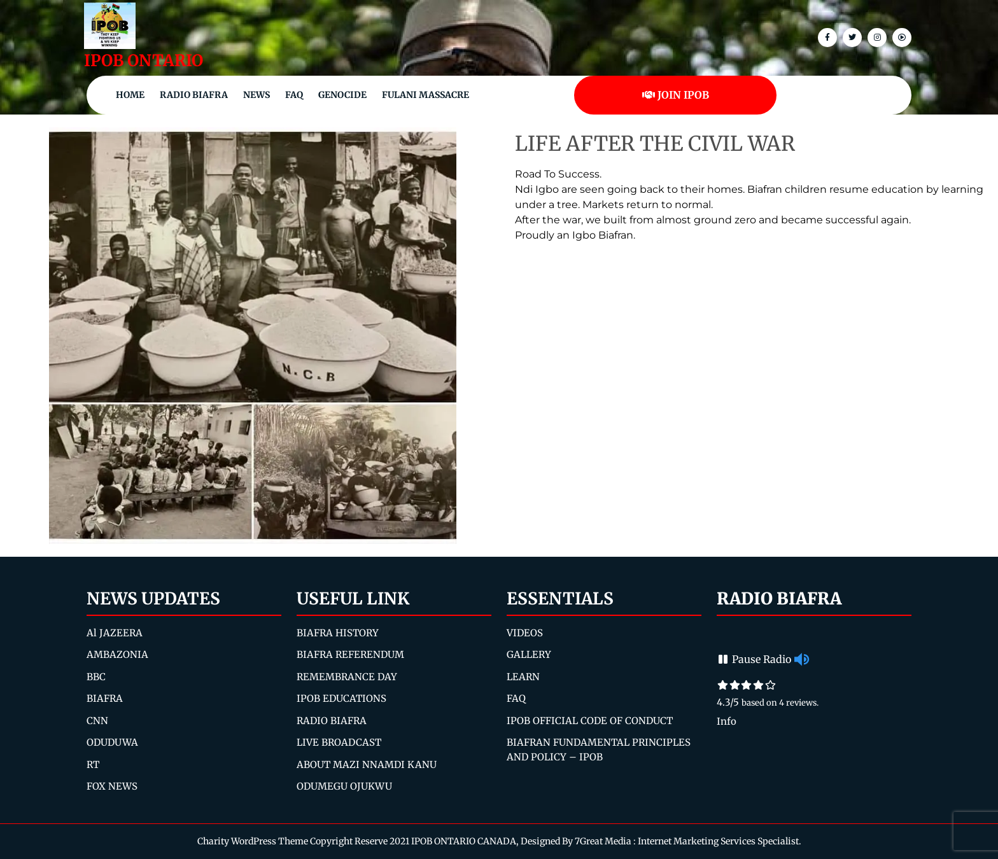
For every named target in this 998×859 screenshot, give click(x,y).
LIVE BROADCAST (339, 742)
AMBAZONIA (117, 654)
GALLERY (529, 654)
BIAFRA (105, 698)
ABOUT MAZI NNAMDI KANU (367, 764)
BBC (96, 677)
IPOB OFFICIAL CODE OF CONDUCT (590, 721)
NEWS (256, 95)
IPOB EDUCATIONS (341, 698)
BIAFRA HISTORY (338, 633)
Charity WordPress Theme (252, 841)
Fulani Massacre (425, 95)
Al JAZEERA (115, 633)
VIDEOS (525, 633)
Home (130, 95)
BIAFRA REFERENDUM (350, 654)
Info (726, 721)
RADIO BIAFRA (332, 721)
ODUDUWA (112, 742)
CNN (97, 721)
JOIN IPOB (675, 94)
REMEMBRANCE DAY (347, 677)
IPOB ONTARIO (143, 60)
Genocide (342, 95)
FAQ (294, 95)
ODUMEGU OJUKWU (344, 786)
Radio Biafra (194, 95)
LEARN (523, 677)
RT (93, 764)
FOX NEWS (112, 786)
